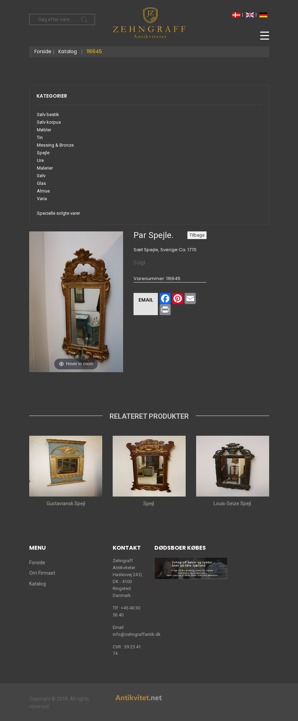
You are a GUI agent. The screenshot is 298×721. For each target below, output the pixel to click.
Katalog (67, 51)
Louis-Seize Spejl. (232, 503)
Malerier (45, 168)
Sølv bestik (48, 114)
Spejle (43, 152)
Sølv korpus (49, 122)
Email (145, 299)
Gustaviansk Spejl (65, 503)
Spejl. (149, 503)
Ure (40, 160)
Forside (42, 51)
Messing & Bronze (55, 145)
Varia (42, 198)
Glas (41, 183)
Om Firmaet (42, 573)
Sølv (41, 175)
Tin (40, 137)
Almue (43, 191)
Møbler (44, 129)
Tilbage (197, 235)
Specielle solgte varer (58, 213)
